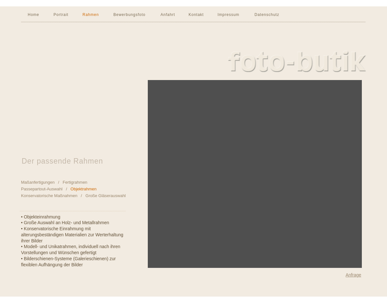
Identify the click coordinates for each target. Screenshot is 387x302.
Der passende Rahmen (62, 161)
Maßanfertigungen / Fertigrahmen (54, 182)
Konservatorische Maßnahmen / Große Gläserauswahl (73, 195)
